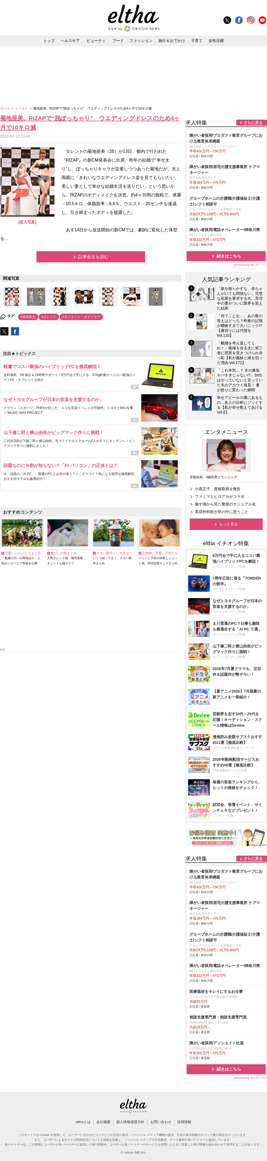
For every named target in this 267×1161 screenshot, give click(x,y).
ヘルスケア (70, 40)
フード (118, 40)
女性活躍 (216, 40)
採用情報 (184, 1122)
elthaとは (83, 1122)
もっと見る (228, 524)
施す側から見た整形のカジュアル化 (225, 504)
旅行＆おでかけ (171, 40)
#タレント (48, 317)
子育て (196, 40)
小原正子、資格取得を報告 (218, 489)
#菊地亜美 (28, 317)
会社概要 (103, 1122)
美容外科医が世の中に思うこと (221, 512)
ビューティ (96, 40)
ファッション (141, 40)
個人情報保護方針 (130, 1122)
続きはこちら (229, 256)
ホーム (5, 108)
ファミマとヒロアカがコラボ (219, 496)
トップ (49, 40)
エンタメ (22, 108)
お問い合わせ (160, 1122)
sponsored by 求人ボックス (250, 264)
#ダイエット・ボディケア (81, 317)
